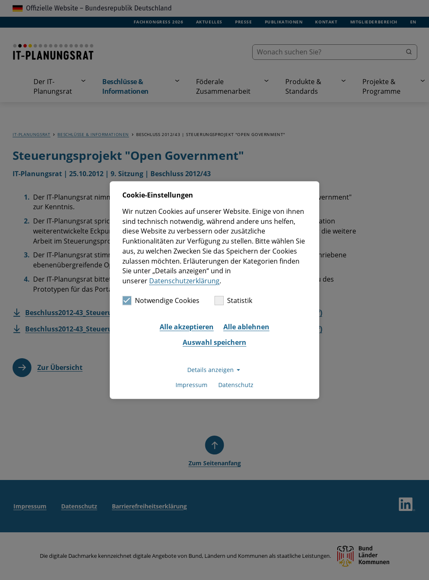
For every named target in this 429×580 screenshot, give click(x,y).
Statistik (233, 300)
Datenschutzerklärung (184, 280)
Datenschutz (235, 385)
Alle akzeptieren (187, 326)
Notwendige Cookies (160, 300)
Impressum (191, 385)
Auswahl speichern (214, 342)
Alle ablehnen (246, 326)
